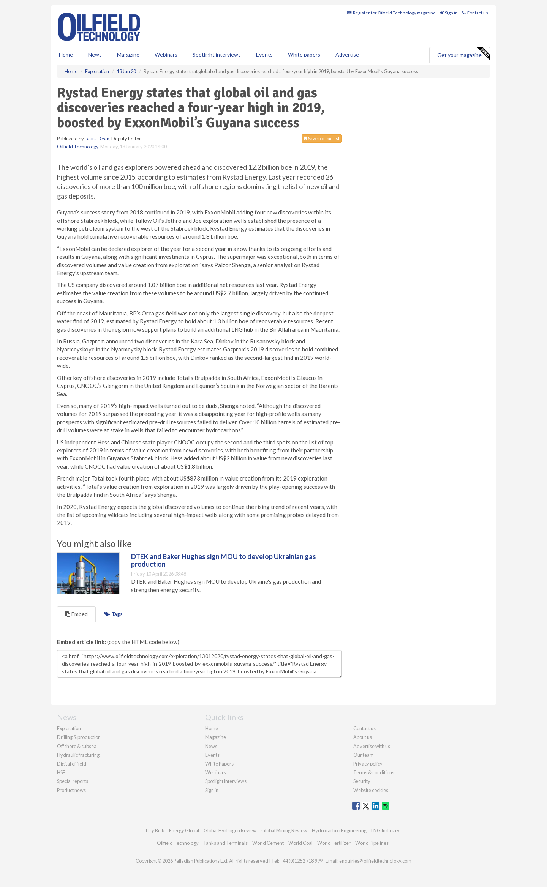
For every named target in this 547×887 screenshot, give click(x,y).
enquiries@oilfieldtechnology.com (375, 861)
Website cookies (370, 790)
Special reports (72, 781)
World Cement (268, 843)
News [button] (95, 54)
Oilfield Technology (77, 146)
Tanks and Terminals (225, 843)
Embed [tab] (76, 614)
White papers (304, 54)
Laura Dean (97, 138)
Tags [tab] (113, 614)
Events (264, 54)
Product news (71, 790)
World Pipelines (372, 843)
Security (361, 781)
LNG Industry (385, 830)
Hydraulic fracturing (78, 755)
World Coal (300, 843)
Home (66, 54)
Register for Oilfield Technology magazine (391, 12)
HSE (61, 772)
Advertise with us (371, 746)
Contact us (475, 12)
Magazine (128, 54)
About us (362, 737)
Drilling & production (79, 737)
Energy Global (184, 830)
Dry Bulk (155, 830)
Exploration (69, 728)
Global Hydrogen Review (230, 830)
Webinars (166, 54)
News (211, 746)
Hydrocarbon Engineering (339, 830)
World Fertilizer (334, 843)
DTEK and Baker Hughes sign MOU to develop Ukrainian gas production (223, 560)
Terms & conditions (373, 772)
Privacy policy (368, 764)
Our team (363, 755)
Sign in (449, 12)
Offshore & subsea (76, 746)
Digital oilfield (71, 764)
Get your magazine (463, 53)
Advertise (347, 54)
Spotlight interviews (217, 54)
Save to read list (322, 138)
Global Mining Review (284, 830)
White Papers (219, 764)
